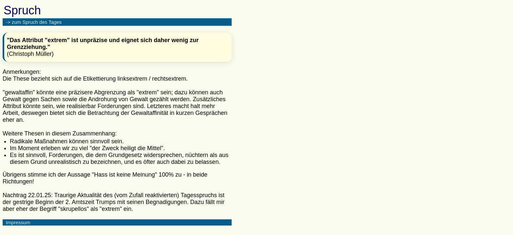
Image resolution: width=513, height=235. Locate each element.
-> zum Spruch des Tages (34, 22)
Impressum (18, 222)
